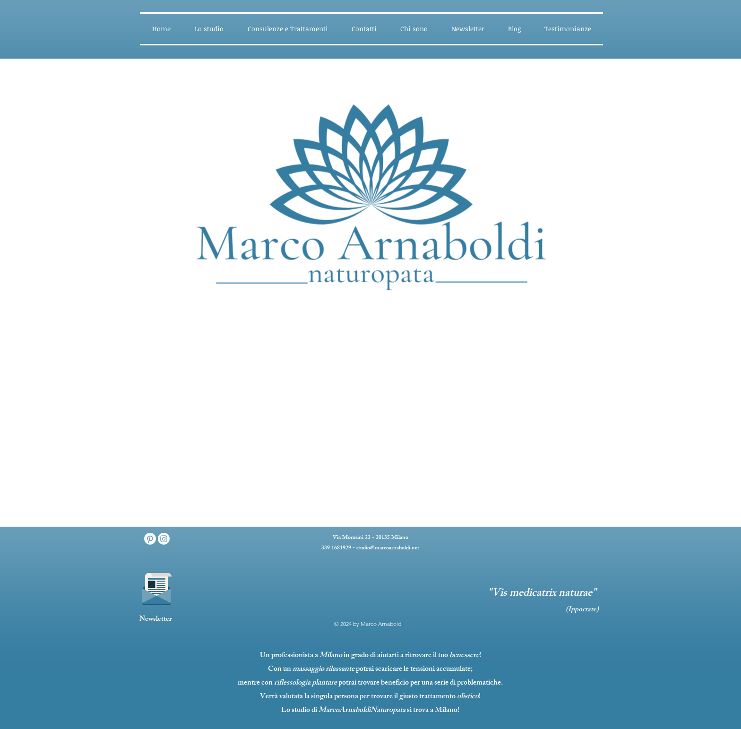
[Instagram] (164, 539)
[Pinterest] (150, 539)
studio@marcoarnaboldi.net (387, 548)
